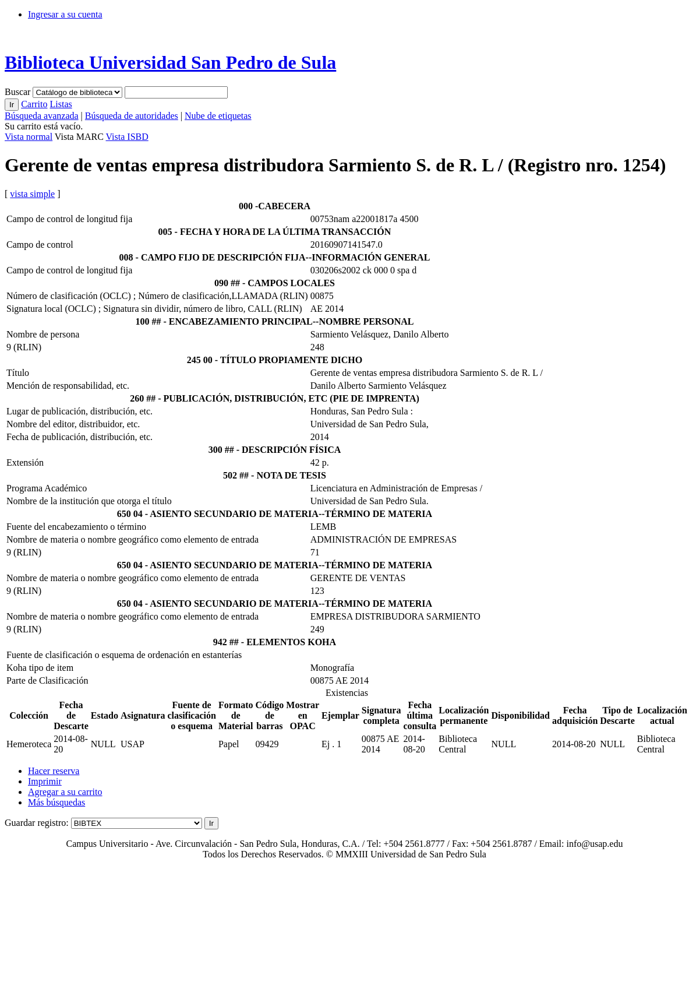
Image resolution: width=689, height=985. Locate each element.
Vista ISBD (127, 137)
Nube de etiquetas (218, 116)
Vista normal (28, 137)
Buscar (19, 92)
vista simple (32, 194)
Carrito (34, 104)
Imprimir (45, 781)
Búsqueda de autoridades (131, 116)
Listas (61, 104)
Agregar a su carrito (65, 792)
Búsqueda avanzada (42, 116)
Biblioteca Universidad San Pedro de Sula (170, 62)
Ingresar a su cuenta (65, 14)
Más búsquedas (56, 802)
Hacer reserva (53, 771)
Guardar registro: (37, 823)
